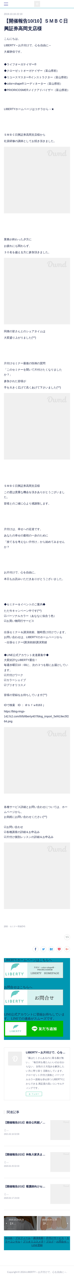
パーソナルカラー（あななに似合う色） (31, 615)
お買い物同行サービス (20, 620)
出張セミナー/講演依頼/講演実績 (27, 642)
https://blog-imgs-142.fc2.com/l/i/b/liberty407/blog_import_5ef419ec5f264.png (36, 716)
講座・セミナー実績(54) (14, 926)
